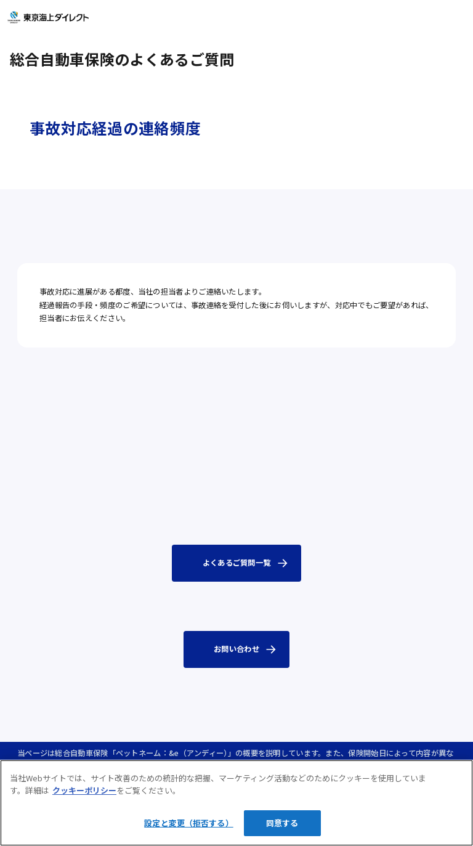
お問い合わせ (236, 648)
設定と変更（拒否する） (188, 823)
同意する (282, 823)
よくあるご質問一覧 (237, 562)
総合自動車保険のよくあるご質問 (122, 59)
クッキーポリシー (84, 790)
